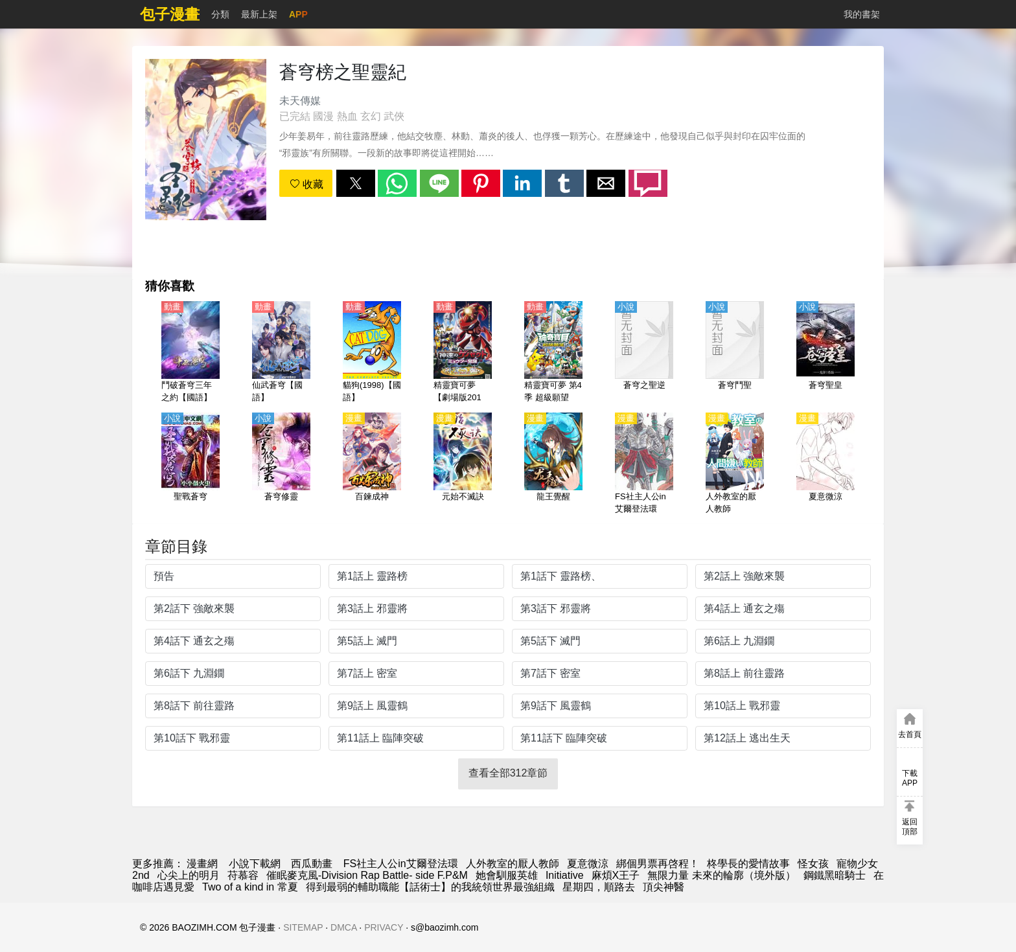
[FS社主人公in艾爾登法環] (644, 464)
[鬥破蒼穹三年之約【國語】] (190, 353)
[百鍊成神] (372, 464)
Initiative (565, 875)
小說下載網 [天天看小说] (255, 863)
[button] (355, 183)
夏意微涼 (587, 863)
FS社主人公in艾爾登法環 (400, 863)
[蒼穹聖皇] (825, 353)
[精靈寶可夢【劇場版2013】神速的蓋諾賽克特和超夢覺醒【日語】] (462, 353)
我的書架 (862, 14)
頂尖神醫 (663, 886)
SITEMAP (303, 927)
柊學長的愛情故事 (748, 863)
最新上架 (259, 14)
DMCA (343, 927)
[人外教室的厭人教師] (735, 464)
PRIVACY (383, 927)
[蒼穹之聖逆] (644, 353)
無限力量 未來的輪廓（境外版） (721, 875)
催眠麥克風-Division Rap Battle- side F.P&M (367, 875)
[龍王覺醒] (553, 464)
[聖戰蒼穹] (190, 464)
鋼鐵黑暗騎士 (834, 875)
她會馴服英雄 (507, 875)
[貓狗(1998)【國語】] (372, 353)
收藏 (306, 184)
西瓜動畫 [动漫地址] (311, 863)
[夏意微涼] (825, 464)
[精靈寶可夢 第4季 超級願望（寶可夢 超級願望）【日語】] (553, 353)
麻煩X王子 (616, 875)
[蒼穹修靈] (281, 464)
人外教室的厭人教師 (512, 863)
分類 (220, 14)
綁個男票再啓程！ (657, 863)
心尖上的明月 (188, 875)
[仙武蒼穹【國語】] (281, 353)
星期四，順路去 (598, 886)
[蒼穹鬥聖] (735, 353)
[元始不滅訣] (462, 464)
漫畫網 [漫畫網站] (202, 863)
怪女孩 (813, 863)
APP (298, 14)
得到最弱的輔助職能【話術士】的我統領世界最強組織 (430, 886)
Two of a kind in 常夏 (250, 886)
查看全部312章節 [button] (508, 772)
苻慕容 (243, 875)
